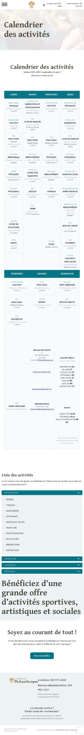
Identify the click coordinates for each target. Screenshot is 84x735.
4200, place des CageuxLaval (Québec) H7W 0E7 (49, 695)
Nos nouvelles (42, 655)
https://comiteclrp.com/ (42, 372)
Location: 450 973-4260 (52, 680)
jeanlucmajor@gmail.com (42, 389)
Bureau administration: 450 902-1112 (55, 687)
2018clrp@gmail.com (45, 360)
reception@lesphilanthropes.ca (42, 409)
